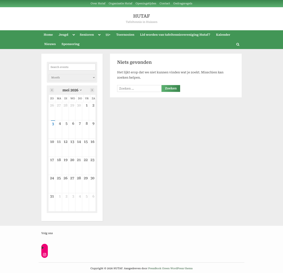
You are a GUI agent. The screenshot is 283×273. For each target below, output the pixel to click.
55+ (108, 34)
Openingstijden (146, 3)
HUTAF (141, 16)
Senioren (87, 34)
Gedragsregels (182, 3)
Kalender (223, 34)
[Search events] (72, 67)
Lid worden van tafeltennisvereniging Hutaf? (175, 34)
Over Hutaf (98, 3)
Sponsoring (71, 44)
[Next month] (92, 90)
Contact (165, 3)
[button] (72, 90)
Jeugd (63, 34)
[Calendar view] (72, 77)
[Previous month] (52, 90)
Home (48, 34)
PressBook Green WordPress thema (170, 268)
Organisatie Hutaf (120, 3)
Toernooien (125, 34)
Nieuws (50, 44)
